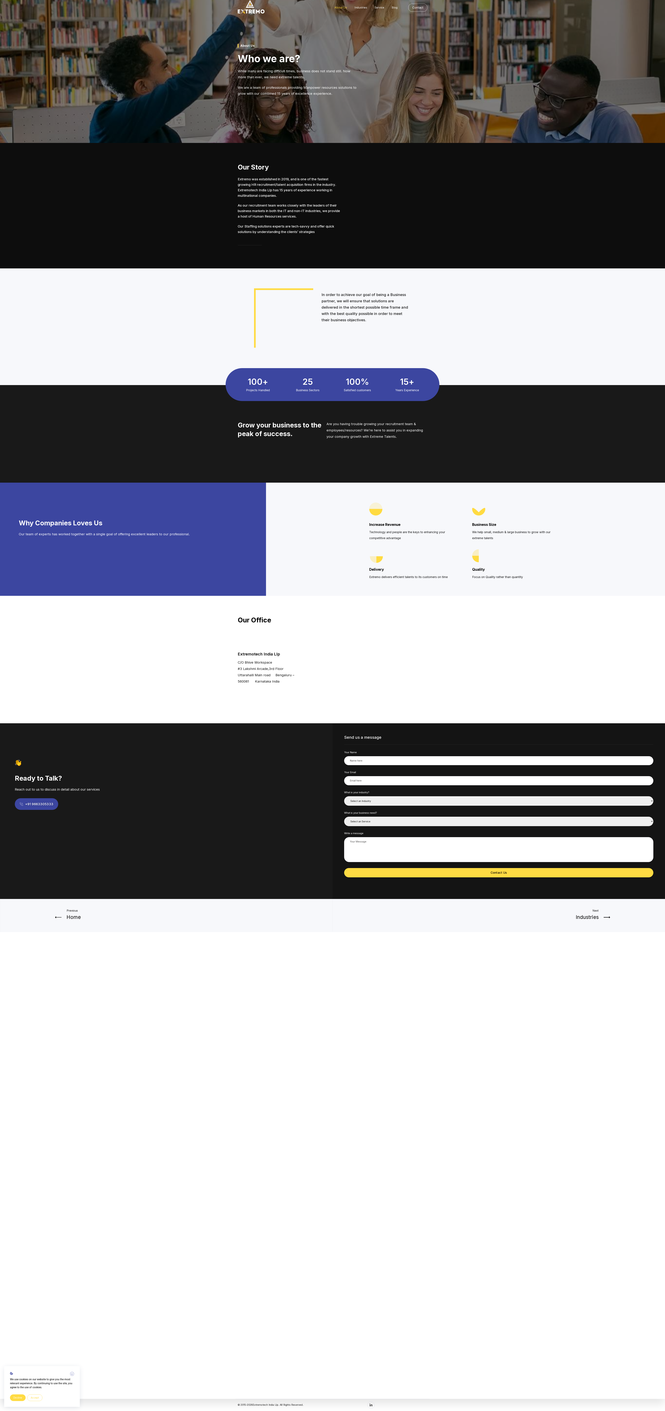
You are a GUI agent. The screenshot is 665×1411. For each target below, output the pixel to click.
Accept (35, 1397)
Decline (17, 1397)
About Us (340, 7)
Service (379, 7)
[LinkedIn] (371, 1405)
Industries (360, 7)
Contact (417, 7)
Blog (395, 7)
